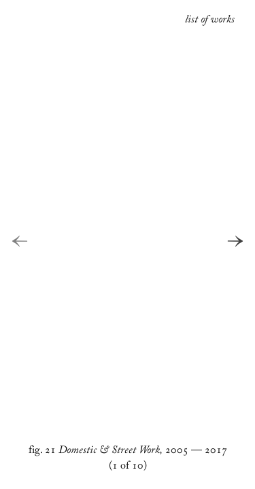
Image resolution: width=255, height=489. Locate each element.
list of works (210, 21)
